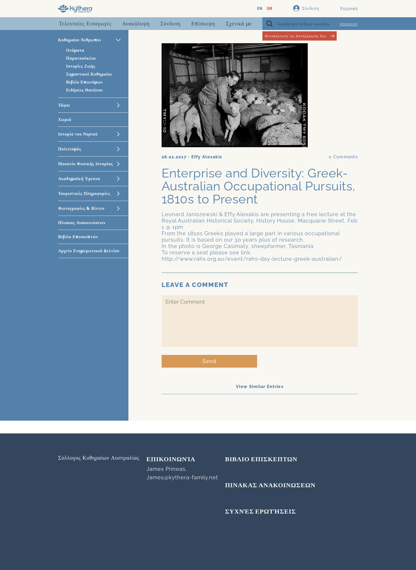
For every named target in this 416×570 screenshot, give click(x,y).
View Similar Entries (260, 386)
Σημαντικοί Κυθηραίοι (89, 74)
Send (209, 361)
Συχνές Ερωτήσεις (260, 512)
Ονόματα (75, 50)
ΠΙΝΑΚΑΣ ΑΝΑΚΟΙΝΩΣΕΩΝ (270, 485)
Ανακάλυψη (136, 23)
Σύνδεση (170, 23)
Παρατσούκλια (81, 58)
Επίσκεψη (203, 23)
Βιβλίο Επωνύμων (84, 82)
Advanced (348, 24)
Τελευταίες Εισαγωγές (85, 23)
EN (260, 9)
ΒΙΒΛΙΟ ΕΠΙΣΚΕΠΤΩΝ (261, 459)
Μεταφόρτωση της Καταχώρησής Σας (299, 36)
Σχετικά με (239, 23)
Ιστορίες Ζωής (80, 66)
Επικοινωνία (170, 459)
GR (269, 9)
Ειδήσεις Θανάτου (84, 90)
